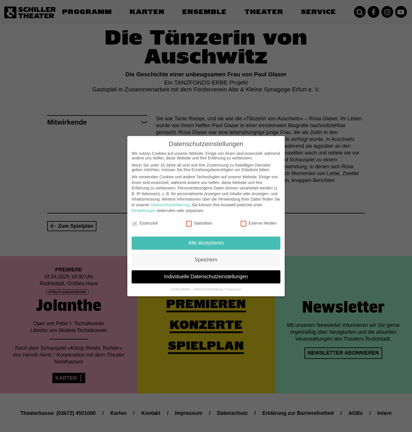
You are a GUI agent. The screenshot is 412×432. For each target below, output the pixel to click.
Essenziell (145, 218)
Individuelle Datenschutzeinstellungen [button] (206, 272)
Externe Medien (259, 218)
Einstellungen (144, 205)
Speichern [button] (206, 255)
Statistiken (199, 218)
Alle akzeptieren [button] (206, 238)
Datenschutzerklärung (169, 200)
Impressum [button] (234, 284)
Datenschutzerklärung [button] (209, 284)
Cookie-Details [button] (181, 284)
